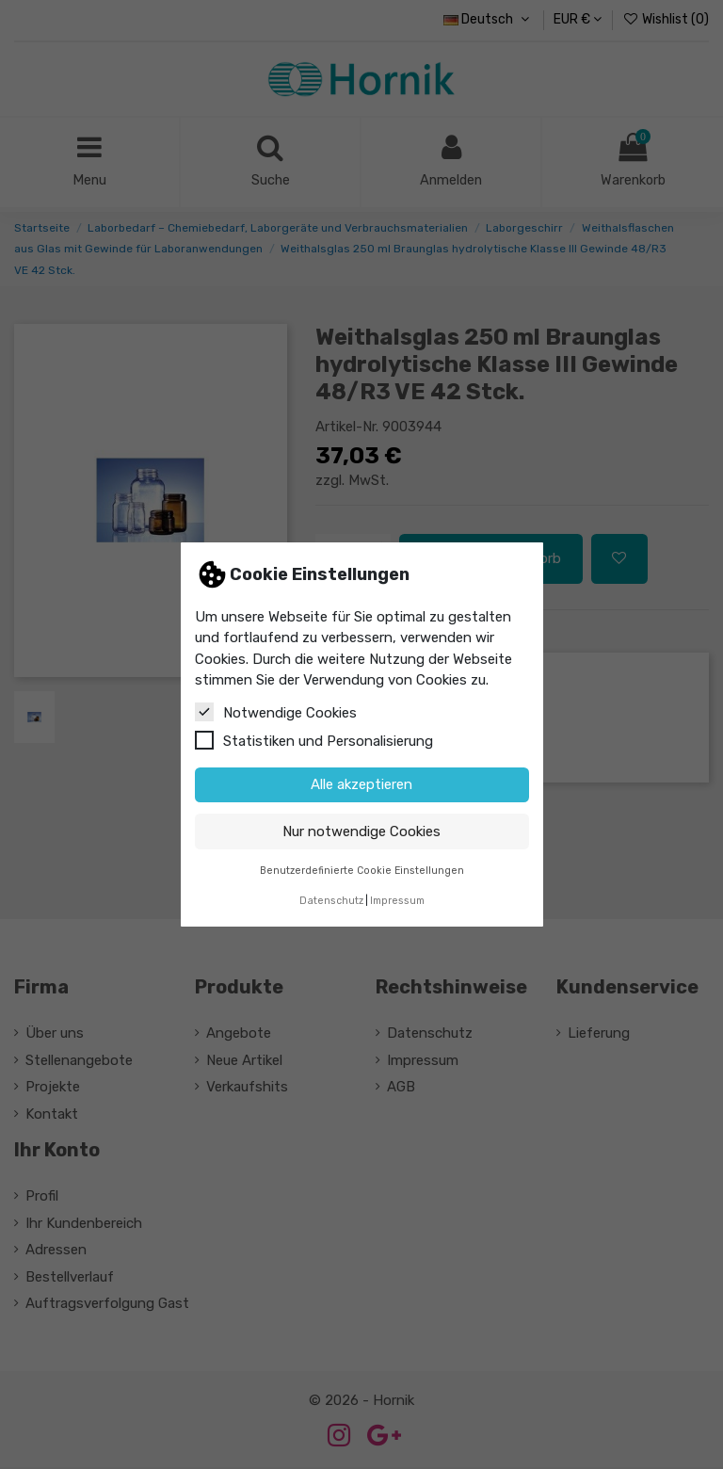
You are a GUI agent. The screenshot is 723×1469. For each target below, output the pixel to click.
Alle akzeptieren (361, 784)
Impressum (397, 901)
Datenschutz (331, 901)
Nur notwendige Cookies (361, 831)
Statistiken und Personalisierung (314, 740)
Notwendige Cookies (276, 711)
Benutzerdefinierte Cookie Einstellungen (362, 870)
